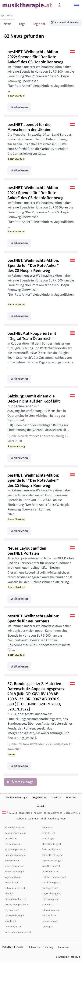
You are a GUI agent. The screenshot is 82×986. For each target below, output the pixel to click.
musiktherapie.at (51, 882)
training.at (47, 926)
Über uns (71, 797)
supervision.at (49, 921)
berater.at (47, 827)
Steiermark (33, 819)
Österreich (10, 813)
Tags (22, 24)
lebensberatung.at (15, 871)
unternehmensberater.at (18, 932)
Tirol (43, 819)
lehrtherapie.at (50, 871)
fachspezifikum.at (51, 849)
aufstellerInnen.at (14, 827)
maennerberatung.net (54, 877)
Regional (38, 24)
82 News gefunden (24, 36)
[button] (76, 5)
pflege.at (9, 893)
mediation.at (12, 882)
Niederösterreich (53, 813)
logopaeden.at (13, 877)
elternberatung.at (51, 844)
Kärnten (38, 813)
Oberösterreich (72, 813)
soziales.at (10, 921)
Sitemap (56, 797)
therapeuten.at (13, 926)
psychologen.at (50, 899)
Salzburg (21, 819)
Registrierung (40, 797)
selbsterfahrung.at (15, 915)
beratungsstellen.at (15, 833)
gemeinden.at (12, 860)
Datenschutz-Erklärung (40, 947)
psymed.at (47, 904)
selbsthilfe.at (49, 915)
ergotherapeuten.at (15, 849)
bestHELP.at (48, 833)
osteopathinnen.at (15, 888)
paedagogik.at (49, 888)
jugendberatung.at (52, 860)
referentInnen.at (51, 910)
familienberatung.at (15, 855)
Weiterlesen (19, 107)
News (10, 15)
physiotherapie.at (51, 893)
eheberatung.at (13, 844)
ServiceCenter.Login (17, 797)
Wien (63, 819)
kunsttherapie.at (51, 866)
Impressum (64, 947)
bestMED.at (11, 838)
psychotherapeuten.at (17, 904)
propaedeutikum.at (15, 899)
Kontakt (41, 806)
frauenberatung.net (52, 855)
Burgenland (25, 813)
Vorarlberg (53, 819)
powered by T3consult (68, 957)
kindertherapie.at (14, 866)
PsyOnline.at (11, 910)
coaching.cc (48, 838)
